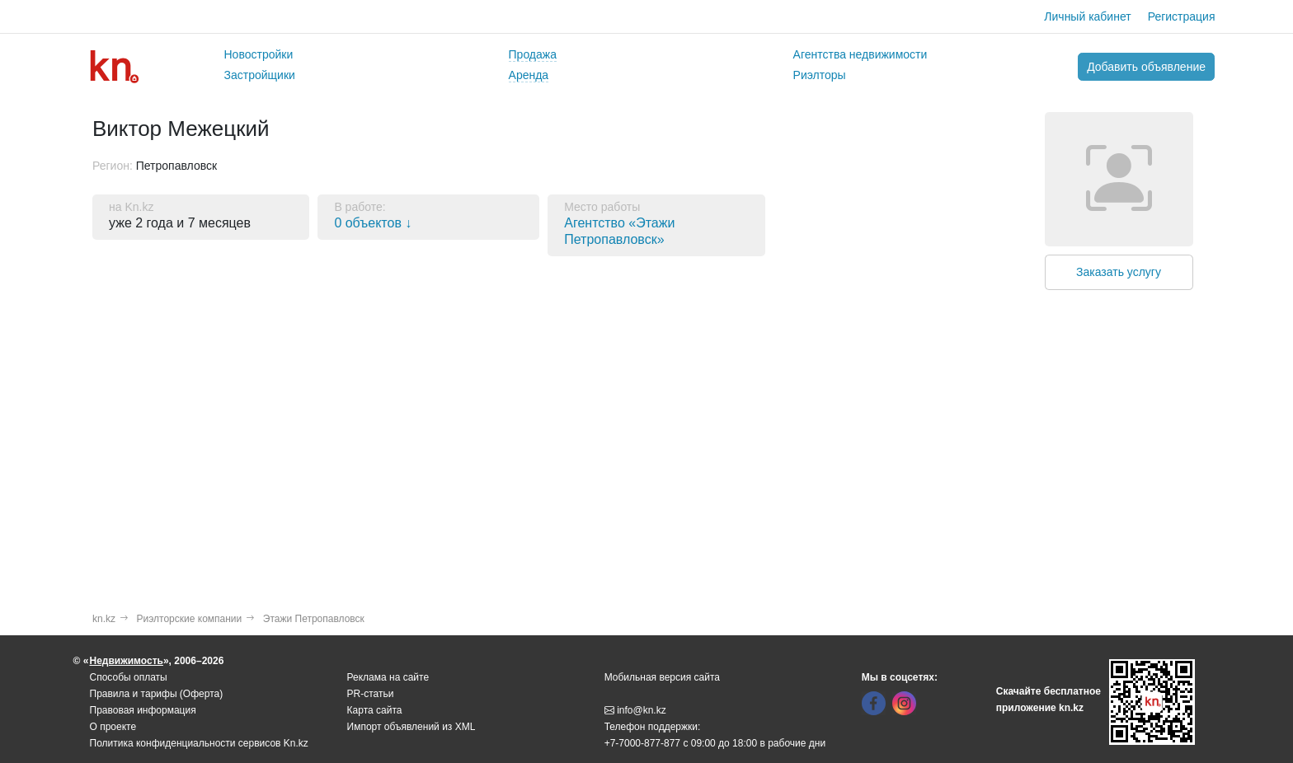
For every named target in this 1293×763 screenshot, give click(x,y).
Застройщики (259, 75)
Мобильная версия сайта (662, 677)
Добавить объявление (1146, 66)
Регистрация (1181, 16)
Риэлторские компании (189, 619)
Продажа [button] (533, 54)
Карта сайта (374, 710)
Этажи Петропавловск (313, 619)
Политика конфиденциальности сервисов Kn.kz (199, 743)
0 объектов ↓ (372, 223)
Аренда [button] (529, 75)
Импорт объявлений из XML (411, 727)
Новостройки (259, 54)
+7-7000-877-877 (642, 743)
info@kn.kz (635, 710)
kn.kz (103, 619)
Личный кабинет (1087, 16)
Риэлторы (819, 75)
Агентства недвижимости (860, 54)
